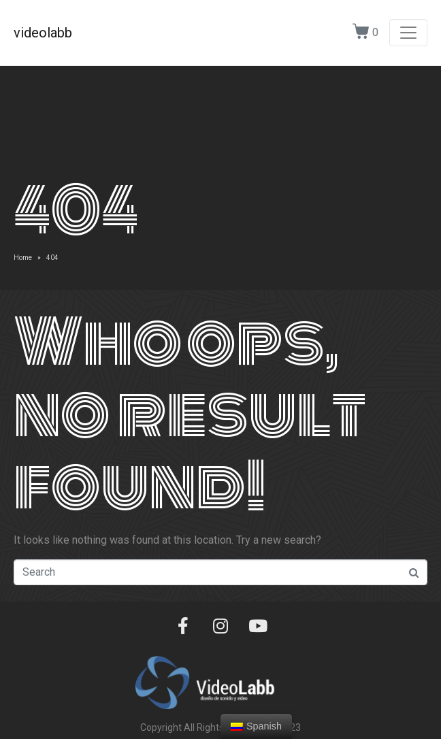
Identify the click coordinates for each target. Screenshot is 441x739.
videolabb (43, 32)
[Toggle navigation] (408, 32)
